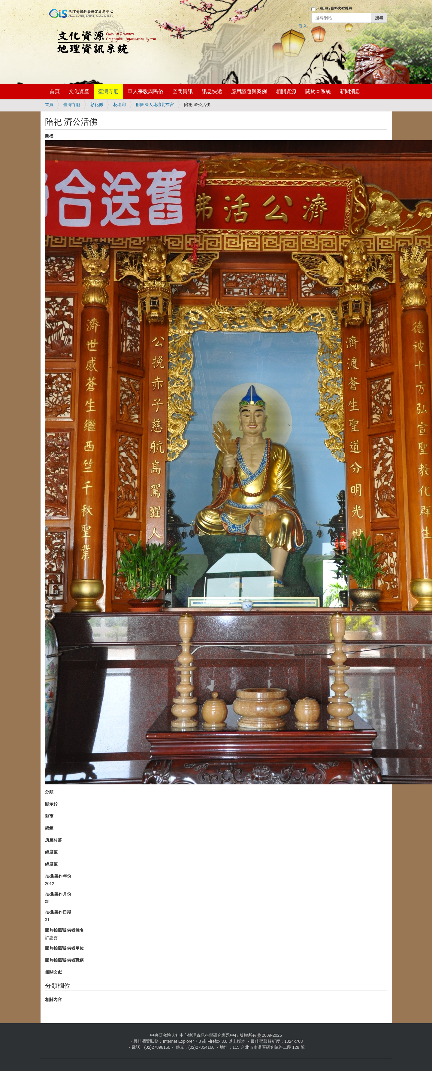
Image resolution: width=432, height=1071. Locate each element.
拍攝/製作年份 (58, 876)
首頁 (55, 91)
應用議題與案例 (249, 91)
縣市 (49, 816)
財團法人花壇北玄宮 (155, 104)
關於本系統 (318, 91)
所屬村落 (53, 840)
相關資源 (286, 91)
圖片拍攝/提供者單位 (64, 948)
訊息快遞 (212, 91)
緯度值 (51, 864)
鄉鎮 (49, 828)
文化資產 (79, 91)
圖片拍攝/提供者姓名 (64, 930)
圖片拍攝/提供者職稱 (64, 960)
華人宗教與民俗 (145, 91)
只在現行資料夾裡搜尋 (334, 8)
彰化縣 (96, 104)
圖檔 (49, 135)
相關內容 (53, 999)
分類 (49, 792)
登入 (303, 26)
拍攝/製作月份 (58, 894)
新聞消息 (350, 91)
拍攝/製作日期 (58, 912)
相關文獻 (53, 972)
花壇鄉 (119, 104)
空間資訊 (182, 91)
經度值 (51, 852)
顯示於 (51, 804)
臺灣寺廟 (108, 91)
